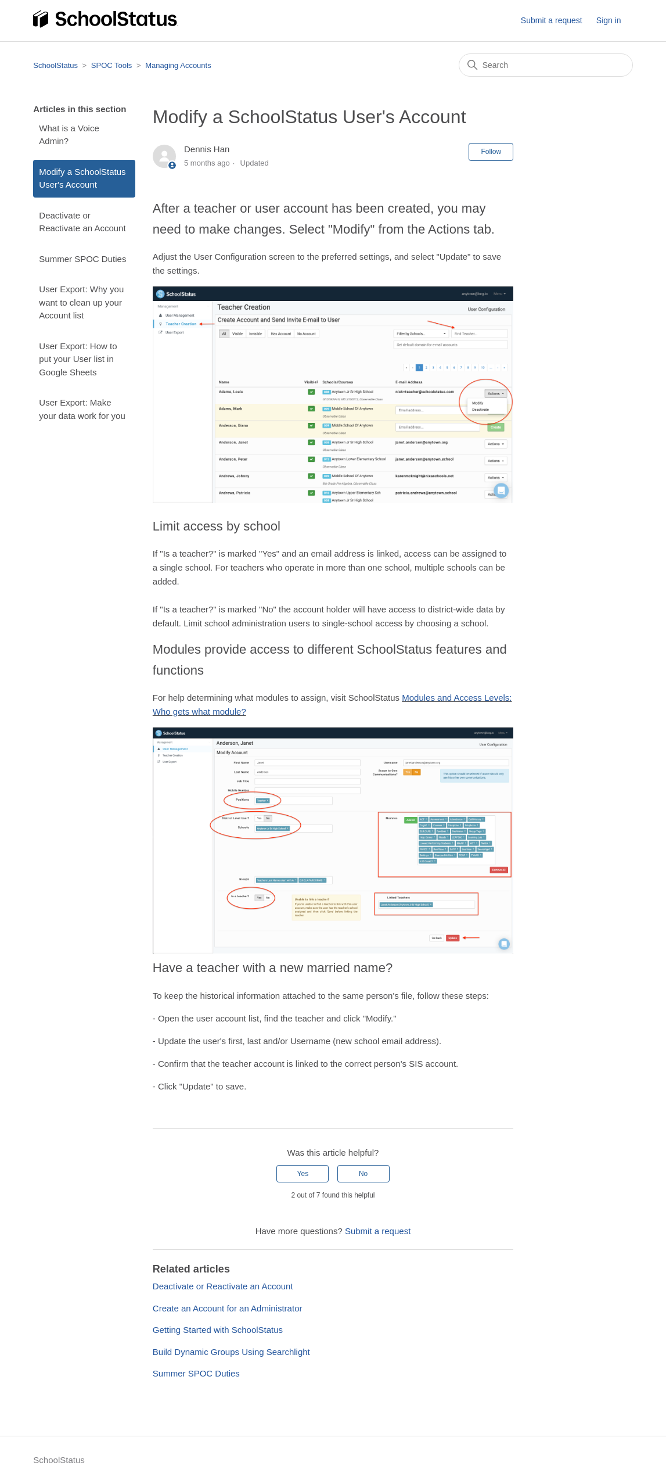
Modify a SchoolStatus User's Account (82, 178)
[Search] (546, 65)
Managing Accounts (178, 65)
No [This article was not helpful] (363, 1174)
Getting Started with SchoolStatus (218, 1330)
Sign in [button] (608, 20)
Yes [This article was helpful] (303, 1174)
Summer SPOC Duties (82, 259)
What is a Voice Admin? (69, 134)
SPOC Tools (111, 65)
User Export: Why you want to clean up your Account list (81, 302)
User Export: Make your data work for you (82, 409)
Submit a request (551, 20)
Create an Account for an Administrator (228, 1308)
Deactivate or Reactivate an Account (82, 222)
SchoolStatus (55, 65)
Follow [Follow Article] (491, 152)
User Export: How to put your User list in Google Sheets (78, 359)
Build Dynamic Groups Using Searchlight (231, 1352)
